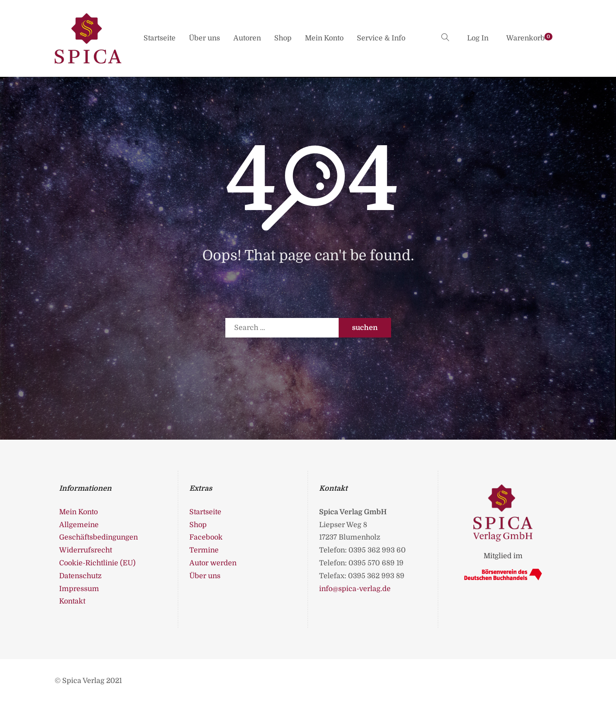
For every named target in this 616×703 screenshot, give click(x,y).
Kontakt (72, 601)
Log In (477, 38)
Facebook (206, 537)
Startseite (160, 38)
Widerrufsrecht (85, 550)
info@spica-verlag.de (355, 589)
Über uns (204, 38)
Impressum (79, 589)
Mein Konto (324, 38)
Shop (283, 38)
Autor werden (212, 563)
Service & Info (381, 38)
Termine (204, 550)
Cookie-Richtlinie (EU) (97, 563)
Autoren (247, 38)
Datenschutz (80, 576)
